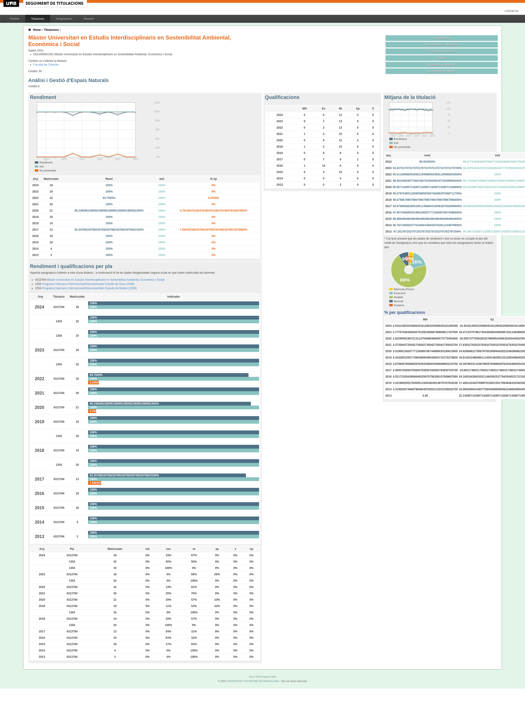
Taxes (442, 57)
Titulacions (37, 18)
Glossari (89, 18)
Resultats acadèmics (441, 64)
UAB (11, 3)
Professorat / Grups (441, 51)
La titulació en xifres (441, 71)
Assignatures (64, 18)
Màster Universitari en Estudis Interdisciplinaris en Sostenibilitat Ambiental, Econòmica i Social (105, 279)
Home (37, 30)
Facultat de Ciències (46, 64)
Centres (14, 18)
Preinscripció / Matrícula (441, 44)
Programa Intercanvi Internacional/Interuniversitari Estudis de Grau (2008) (88, 284)
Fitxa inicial (441, 38)
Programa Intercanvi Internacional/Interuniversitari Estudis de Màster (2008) (89, 288)
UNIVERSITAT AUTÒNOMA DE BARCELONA (253, 681)
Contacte (511, 11)
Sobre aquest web (266, 676)
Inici (251, 676)
